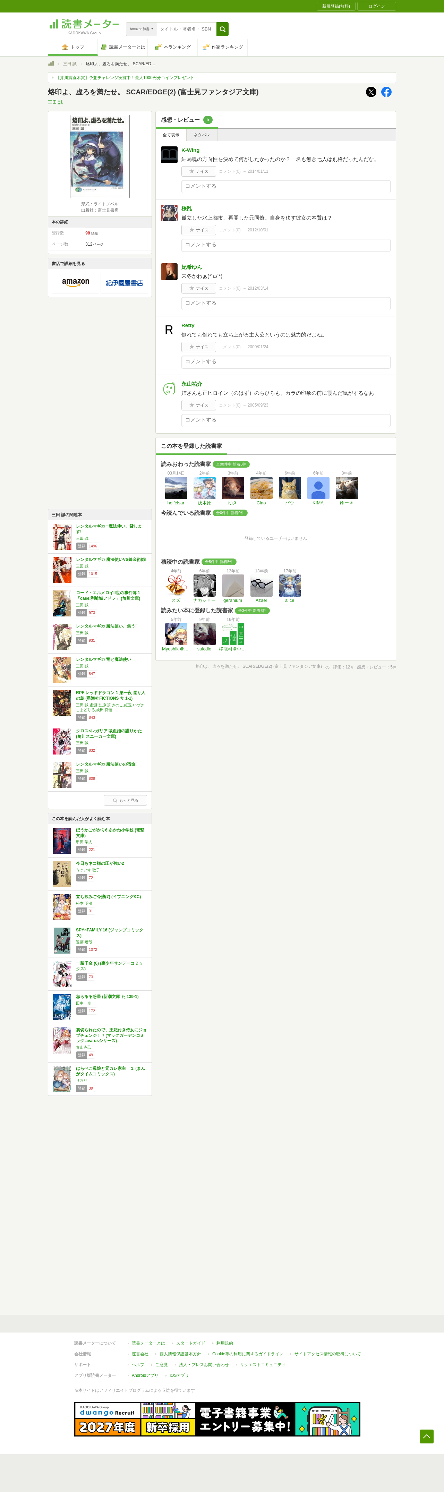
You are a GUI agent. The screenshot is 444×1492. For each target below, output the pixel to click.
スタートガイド (190, 1343)
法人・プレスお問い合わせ (204, 1365)
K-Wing (190, 150)
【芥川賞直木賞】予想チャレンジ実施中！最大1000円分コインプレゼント (125, 77)
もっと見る (125, 800)
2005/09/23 (258, 405)
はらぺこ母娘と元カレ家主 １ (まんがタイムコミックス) (110, 1071)
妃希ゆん (191, 267)
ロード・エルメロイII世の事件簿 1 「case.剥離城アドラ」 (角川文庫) (108, 595)
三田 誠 (70, 63)
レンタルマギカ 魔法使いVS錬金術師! (111, 559)
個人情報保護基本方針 (180, 1354)
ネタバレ (202, 135)
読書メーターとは (148, 1343)
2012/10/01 (258, 230)
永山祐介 (191, 384)
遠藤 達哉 (84, 942)
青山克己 (83, 1047)
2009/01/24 (258, 347)
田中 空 (83, 1003)
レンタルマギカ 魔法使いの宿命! (106, 764)
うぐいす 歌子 (88, 870)
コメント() (230, 171)
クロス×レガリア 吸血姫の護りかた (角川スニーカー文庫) (109, 733)
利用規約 (224, 1343)
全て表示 (171, 135)
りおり (81, 1080)
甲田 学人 (84, 842)
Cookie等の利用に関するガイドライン (247, 1354)
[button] (222, 29)
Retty (188, 325)
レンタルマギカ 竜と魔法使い (103, 659)
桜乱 (186, 208)
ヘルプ (138, 1365)
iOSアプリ (179, 1375)
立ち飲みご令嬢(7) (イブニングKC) (108, 896)
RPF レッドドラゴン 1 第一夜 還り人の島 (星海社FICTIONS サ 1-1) (110, 695)
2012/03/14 (258, 288)
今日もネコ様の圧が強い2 (100, 863)
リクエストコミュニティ (263, 1365)
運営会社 (140, 1354)
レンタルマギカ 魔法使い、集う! (106, 626)
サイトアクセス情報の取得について (327, 1354)
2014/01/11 (258, 171)
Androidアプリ (145, 1375)
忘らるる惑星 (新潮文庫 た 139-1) (107, 996)
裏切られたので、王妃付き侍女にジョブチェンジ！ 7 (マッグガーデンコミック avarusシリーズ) (111, 1035)
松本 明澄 (84, 903)
